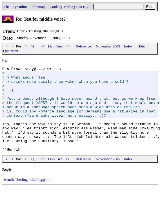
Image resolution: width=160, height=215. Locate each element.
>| (32, 46)
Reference (83, 46)
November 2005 (108, 46)
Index (128, 46)
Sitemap (38, 7)
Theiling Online (16, 7)
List (51, 46)
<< (43, 46)
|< (6, 46)
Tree (59, 46)
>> (68, 46)
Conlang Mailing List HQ (69, 7)
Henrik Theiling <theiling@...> (27, 198)
